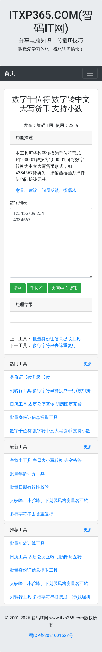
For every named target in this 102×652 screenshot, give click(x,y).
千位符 (36, 288)
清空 (17, 288)
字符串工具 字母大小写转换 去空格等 (46, 460)
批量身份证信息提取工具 (57, 339)
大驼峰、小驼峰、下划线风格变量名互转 (49, 500)
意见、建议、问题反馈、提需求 (46, 190)
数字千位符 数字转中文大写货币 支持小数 (50, 430)
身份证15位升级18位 (30, 377)
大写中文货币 (64, 288)
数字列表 (18, 202)
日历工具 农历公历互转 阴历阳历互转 (46, 404)
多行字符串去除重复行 (54, 345)
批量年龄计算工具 (27, 473)
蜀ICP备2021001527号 (51, 635)
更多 (88, 363)
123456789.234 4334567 (51, 243)
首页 (9, 73)
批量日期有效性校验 (29, 487)
